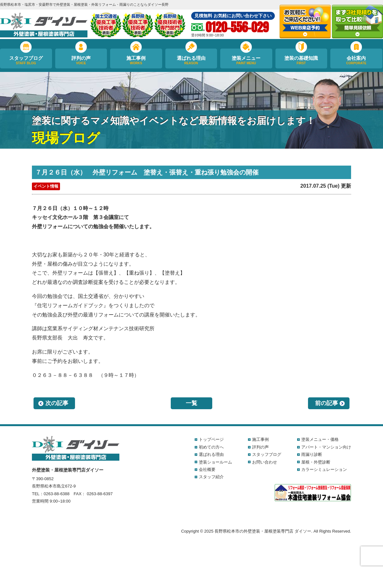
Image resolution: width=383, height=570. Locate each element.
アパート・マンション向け (326, 447)
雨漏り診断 (311, 454)
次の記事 (56, 403)
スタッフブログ (26, 60)
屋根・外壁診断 (315, 462)
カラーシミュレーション (324, 469)
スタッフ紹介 (211, 476)
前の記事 (326, 403)
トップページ (211, 439)
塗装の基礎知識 (301, 60)
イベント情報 (46, 186)
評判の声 (81, 60)
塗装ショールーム (215, 462)
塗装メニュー (246, 60)
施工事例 (136, 60)
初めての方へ (211, 447)
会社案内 (356, 60)
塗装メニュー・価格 (320, 439)
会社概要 (207, 469)
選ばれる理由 (191, 60)
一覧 (191, 403)
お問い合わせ (264, 462)
